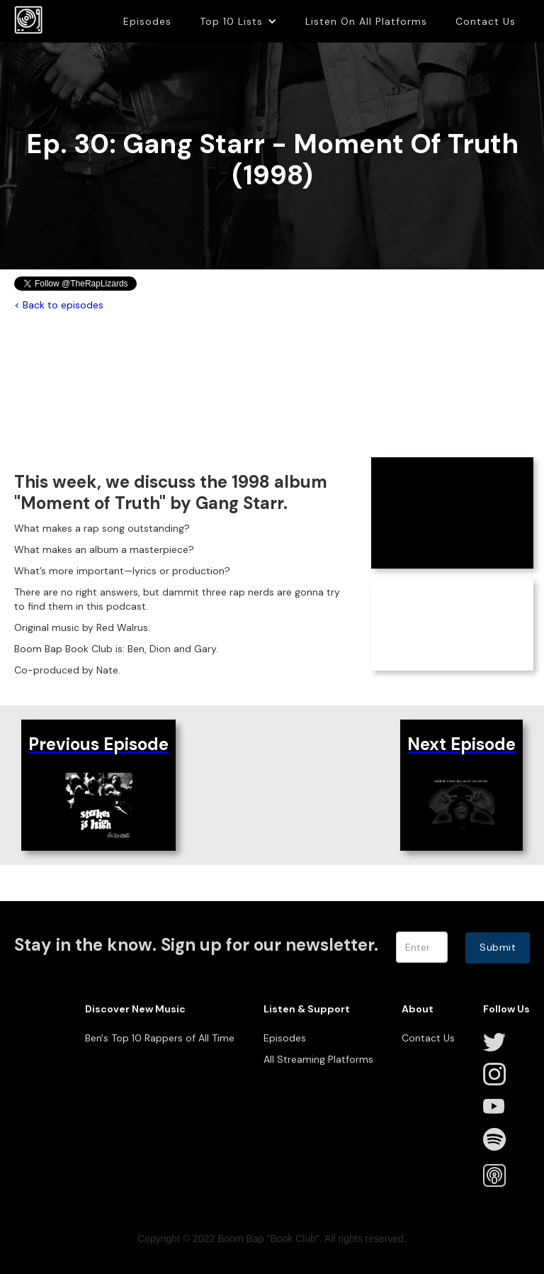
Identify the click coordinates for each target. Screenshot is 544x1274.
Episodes (147, 21)
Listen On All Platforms (366, 21)
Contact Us (485, 21)
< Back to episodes (58, 304)
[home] (28, 20)
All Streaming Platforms (318, 1059)
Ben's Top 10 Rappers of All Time (159, 1038)
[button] (238, 21)
